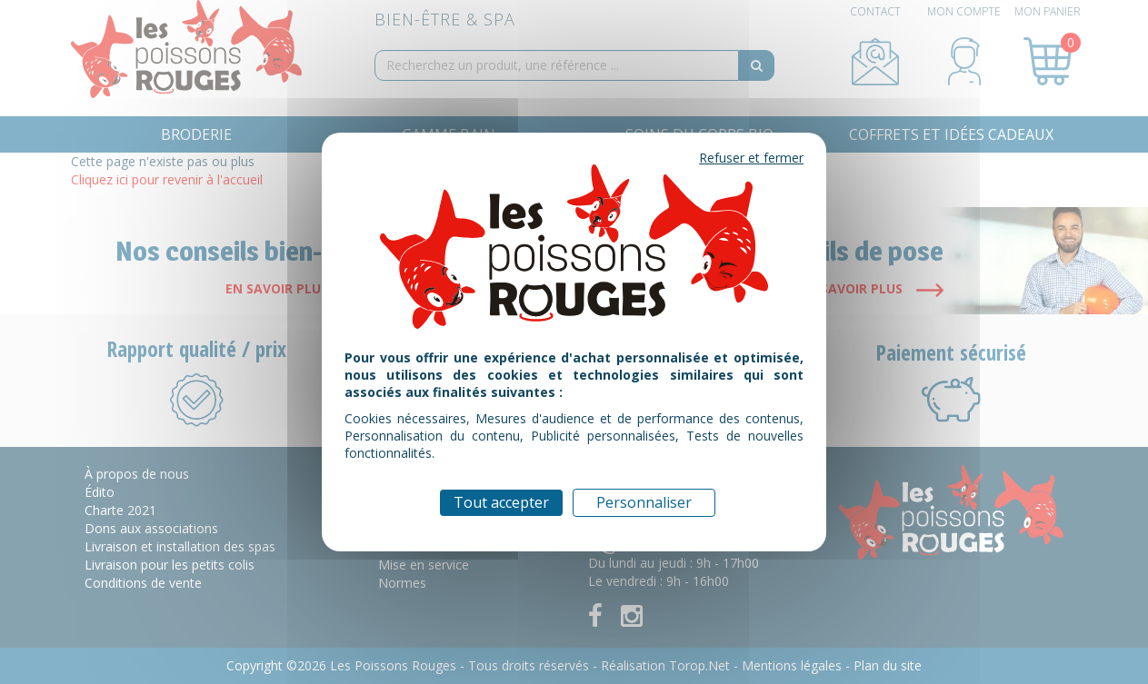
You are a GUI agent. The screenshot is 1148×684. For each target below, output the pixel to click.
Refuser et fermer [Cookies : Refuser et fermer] (751, 157)
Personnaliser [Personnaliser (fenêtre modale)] (644, 502)
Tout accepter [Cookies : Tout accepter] (501, 502)
